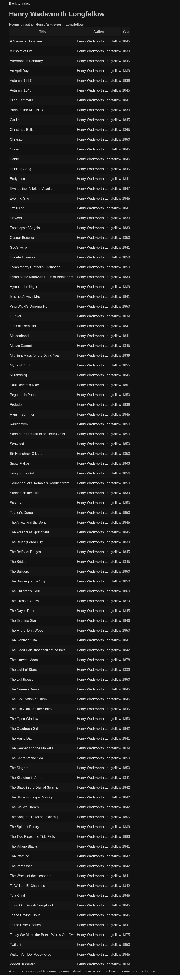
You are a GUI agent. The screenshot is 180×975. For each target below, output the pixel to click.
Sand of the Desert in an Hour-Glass (37, 434)
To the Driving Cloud (25, 915)
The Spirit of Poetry (24, 827)
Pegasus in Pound (23, 395)
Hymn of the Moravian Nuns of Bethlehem (41, 277)
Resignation (19, 424)
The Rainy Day (21, 738)
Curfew (15, 149)
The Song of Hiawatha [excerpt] (34, 817)
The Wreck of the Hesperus (30, 876)
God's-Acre (18, 247)
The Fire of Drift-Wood (26, 630)
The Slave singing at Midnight (32, 797)
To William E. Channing (27, 885)
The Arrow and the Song (28, 522)
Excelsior (17, 208)
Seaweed (17, 444)
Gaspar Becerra (22, 237)
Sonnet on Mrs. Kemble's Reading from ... (41, 483)
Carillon (15, 120)
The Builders (19, 571)
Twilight (15, 944)
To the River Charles (25, 925)
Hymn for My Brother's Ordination (35, 267)
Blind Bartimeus (22, 100)
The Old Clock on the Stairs (31, 709)
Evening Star (19, 198)
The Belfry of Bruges (25, 552)
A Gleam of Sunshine (26, 41)
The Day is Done (22, 611)
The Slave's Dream (24, 807)
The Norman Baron (24, 689)
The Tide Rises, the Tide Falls (32, 836)
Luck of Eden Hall (23, 326)
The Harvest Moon (24, 660)
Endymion (17, 179)
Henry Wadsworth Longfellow (99, 41)
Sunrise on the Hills (24, 493)
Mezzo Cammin (21, 345)
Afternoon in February (26, 61)
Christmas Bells (21, 129)
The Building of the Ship (28, 581)
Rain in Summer (22, 414)
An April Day (19, 71)
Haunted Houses (22, 257)
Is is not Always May (25, 296)
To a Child (17, 895)
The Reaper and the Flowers (31, 748)
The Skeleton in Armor (26, 777)
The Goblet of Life (23, 640)
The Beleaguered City (26, 542)
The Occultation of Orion (28, 699)
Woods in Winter (22, 964)
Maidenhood (19, 336)
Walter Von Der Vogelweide (30, 954)
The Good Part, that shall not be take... (39, 650)
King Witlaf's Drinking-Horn (30, 306)
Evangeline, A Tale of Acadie (31, 188)
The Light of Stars (23, 669)
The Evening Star (23, 620)
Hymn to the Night (23, 287)
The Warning (19, 856)
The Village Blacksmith (27, 846)
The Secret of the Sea (26, 758)
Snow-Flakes (19, 463)
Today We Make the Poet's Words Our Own (42, 935)
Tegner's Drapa (21, 512)
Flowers (16, 218)
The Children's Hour (25, 591)
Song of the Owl (22, 473)
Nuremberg (18, 375)
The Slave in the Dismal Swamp (34, 787)
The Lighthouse (21, 679)
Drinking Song (20, 169)
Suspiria (16, 503)
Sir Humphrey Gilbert (26, 453)
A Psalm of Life (21, 51)
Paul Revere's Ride (24, 385)
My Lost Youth (20, 365)
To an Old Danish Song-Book (32, 905)
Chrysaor (17, 139)
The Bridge (18, 561)
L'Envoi (15, 316)
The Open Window (24, 719)
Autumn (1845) (21, 90)
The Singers (19, 768)
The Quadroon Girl (24, 728)
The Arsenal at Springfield (29, 532)
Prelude (16, 404)
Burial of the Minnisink (26, 110)
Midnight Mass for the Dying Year (35, 355)
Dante (14, 159)
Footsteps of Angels (25, 228)
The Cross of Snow (24, 601)
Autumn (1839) (21, 80)
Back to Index (19, 3)
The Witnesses (21, 866)
